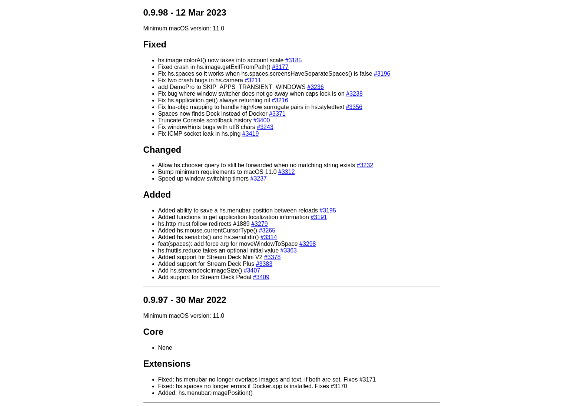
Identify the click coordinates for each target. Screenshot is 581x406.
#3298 (307, 244)
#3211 (253, 80)
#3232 (365, 165)
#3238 (354, 93)
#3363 (288, 250)
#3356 (354, 107)
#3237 (258, 178)
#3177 (280, 67)
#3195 (327, 210)
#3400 (261, 120)
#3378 (272, 257)
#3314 (268, 237)
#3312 (286, 172)
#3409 (261, 277)
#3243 (265, 127)
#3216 (280, 100)
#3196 (382, 73)
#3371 (277, 113)
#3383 (264, 264)
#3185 (293, 60)
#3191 (319, 217)
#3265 (267, 230)
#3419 (250, 134)
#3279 (259, 224)
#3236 (315, 87)
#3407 (252, 270)
